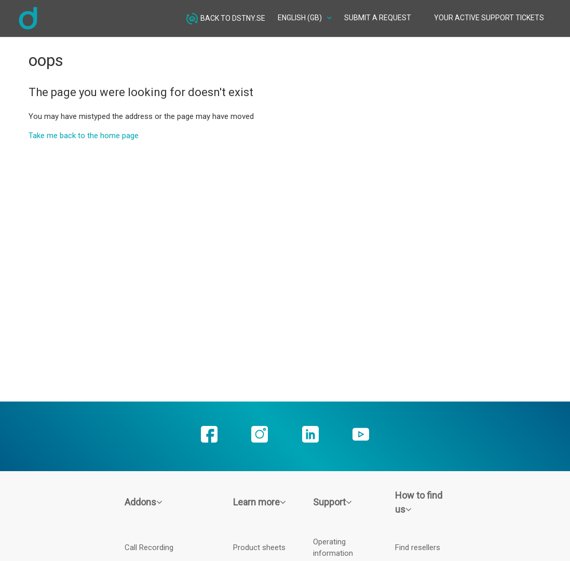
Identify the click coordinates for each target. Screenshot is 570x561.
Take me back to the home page (84, 135)
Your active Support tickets (489, 18)
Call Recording (149, 547)
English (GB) (300, 18)
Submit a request (377, 18)
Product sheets (259, 547)
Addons (143, 502)
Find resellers (417, 547)
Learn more (259, 502)
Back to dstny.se (225, 18)
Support (332, 502)
